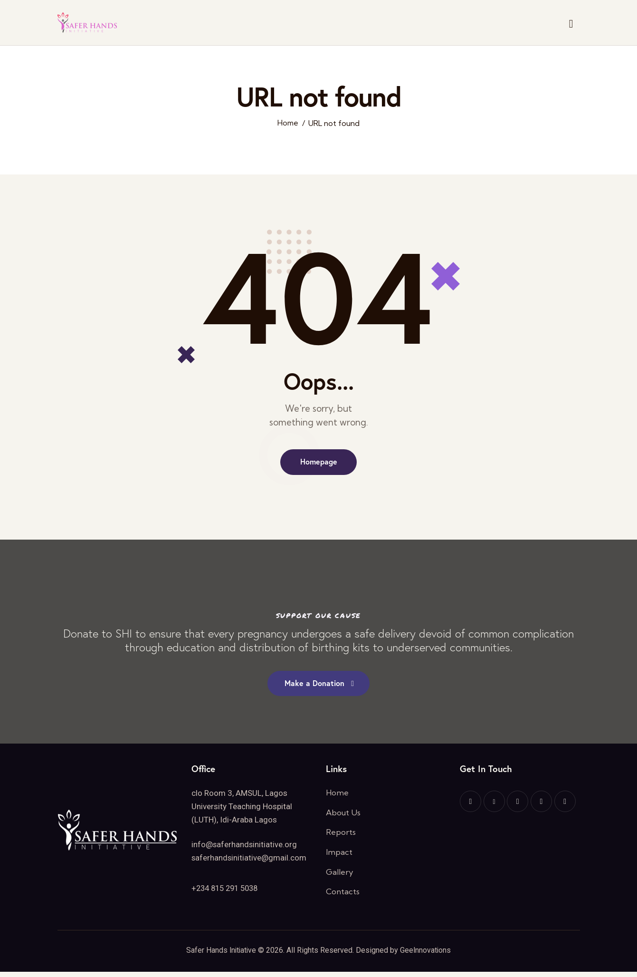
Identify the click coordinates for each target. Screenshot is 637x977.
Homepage (318, 462)
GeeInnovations (426, 955)
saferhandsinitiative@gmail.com (249, 861)
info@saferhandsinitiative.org (244, 847)
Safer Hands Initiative (221, 955)
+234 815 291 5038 (227, 891)
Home (288, 123)
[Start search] (571, 24)
